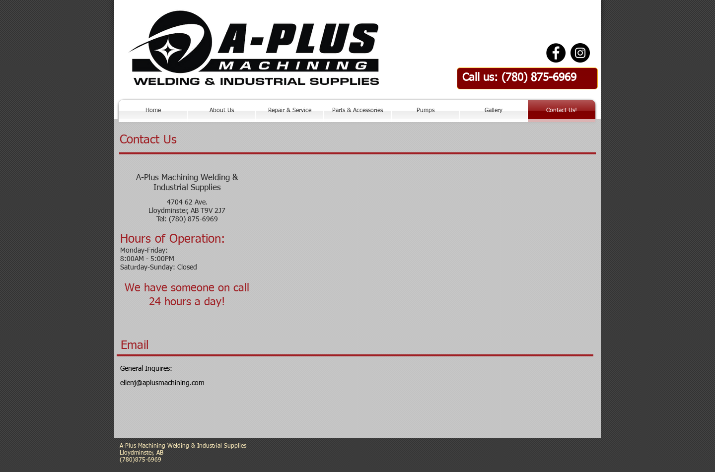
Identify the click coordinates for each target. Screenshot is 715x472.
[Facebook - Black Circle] (556, 53)
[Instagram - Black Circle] (580, 53)
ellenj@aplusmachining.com (162, 383)
